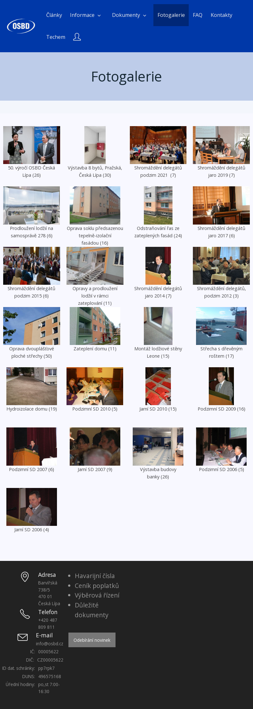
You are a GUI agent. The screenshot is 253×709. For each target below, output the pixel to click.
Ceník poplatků (97, 585)
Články (54, 14)
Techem (55, 36)
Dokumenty (126, 14)
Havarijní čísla (95, 575)
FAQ (197, 14)
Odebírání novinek (92, 640)
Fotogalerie (171, 14)
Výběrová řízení (97, 595)
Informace (82, 14)
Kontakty (221, 14)
